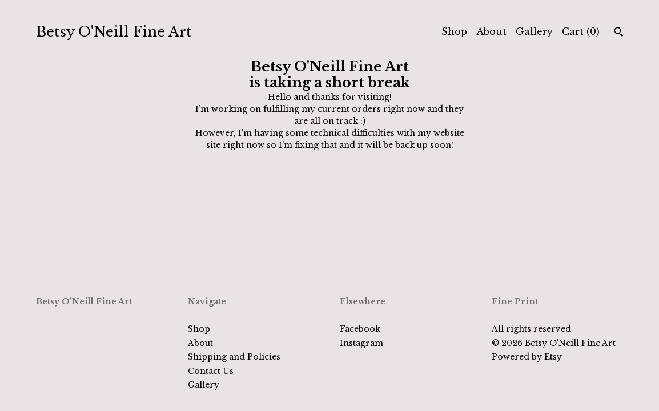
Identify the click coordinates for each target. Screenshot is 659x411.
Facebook (360, 329)
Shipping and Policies (234, 357)
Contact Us (211, 371)
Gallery (534, 31)
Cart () (581, 31)
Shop (454, 31)
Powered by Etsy (527, 357)
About (491, 31)
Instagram (361, 343)
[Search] (618, 33)
